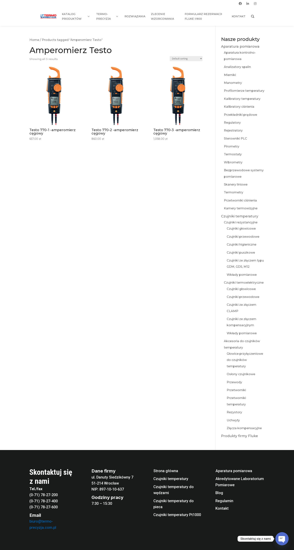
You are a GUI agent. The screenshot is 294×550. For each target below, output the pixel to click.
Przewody (234, 382)
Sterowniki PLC (235, 138)
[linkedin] (247, 3)
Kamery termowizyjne (240, 208)
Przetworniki (236, 390)
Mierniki (230, 75)
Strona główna (165, 471)
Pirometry (231, 146)
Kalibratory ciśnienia (239, 106)
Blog (219, 493)
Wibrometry (233, 162)
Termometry (233, 192)
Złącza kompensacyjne (244, 428)
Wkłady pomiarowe (242, 275)
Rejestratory (233, 130)
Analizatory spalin (237, 67)
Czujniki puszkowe (241, 252)
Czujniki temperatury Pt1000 (177, 514)
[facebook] (240, 3)
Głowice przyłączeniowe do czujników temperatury (245, 360)
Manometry (233, 83)
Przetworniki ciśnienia (240, 200)
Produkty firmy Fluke (239, 436)
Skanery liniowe (236, 184)
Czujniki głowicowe (241, 228)
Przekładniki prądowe (240, 114)
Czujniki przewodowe (243, 236)
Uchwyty (233, 420)
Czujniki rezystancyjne (240, 222)
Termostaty (233, 154)
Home (34, 40)
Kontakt (222, 508)
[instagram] (255, 3)
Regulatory (232, 122)
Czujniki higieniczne (241, 244)
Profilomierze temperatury (244, 90)
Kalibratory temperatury (242, 99)
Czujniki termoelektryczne (244, 282)
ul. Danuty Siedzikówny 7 (112, 477)
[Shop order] (186, 58)
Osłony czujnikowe (241, 374)
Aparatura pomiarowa (240, 46)
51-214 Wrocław (105, 483)
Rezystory (234, 412)
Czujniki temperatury (239, 216)
